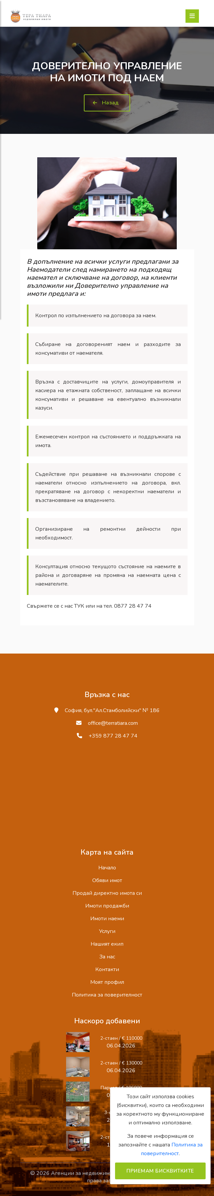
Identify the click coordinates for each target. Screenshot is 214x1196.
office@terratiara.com (113, 723)
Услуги (107, 931)
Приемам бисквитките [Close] (160, 1171)
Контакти (107, 969)
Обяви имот (107, 880)
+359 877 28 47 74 (113, 736)
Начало (107, 867)
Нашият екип (107, 944)
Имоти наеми (107, 918)
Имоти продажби (107, 906)
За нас (107, 956)
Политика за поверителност (107, 995)
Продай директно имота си (107, 893)
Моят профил (107, 982)
